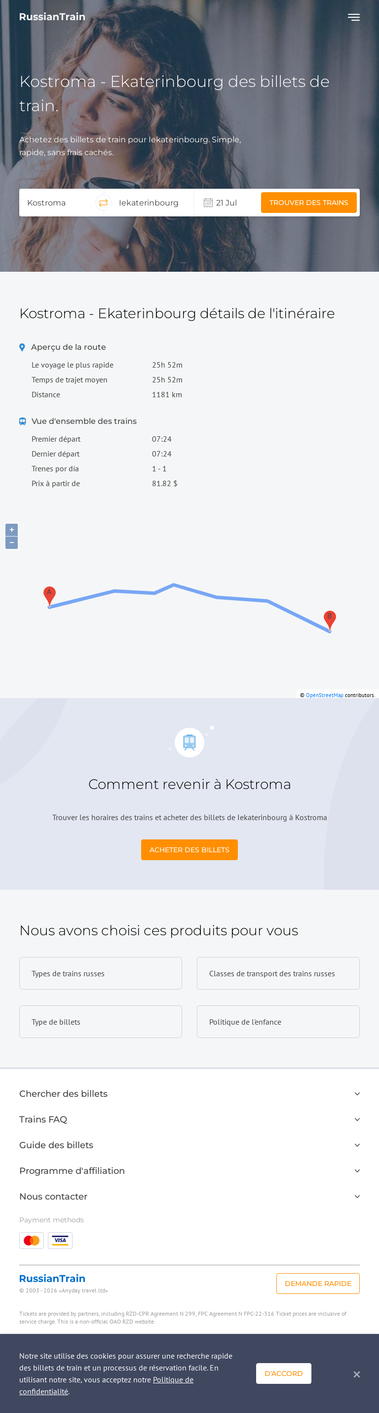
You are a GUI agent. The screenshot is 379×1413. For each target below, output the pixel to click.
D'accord (284, 1373)
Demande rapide (318, 1283)
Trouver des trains (308, 202)
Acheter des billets (189, 849)
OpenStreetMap (324, 695)
